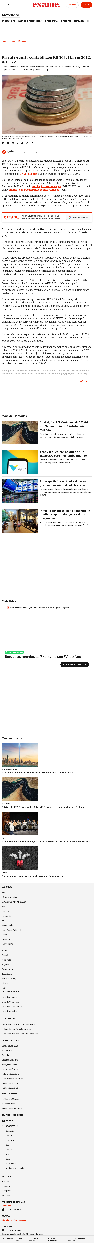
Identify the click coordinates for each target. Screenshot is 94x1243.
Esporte (5, 964)
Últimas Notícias (9, 897)
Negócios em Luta (10, 1083)
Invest (12, 41)
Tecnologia (7, 974)
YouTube (6, 1181)
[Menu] (4, 5)
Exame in (10, 1131)
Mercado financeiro (78, 370)
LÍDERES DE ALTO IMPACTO (14, 902)
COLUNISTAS (7, 944)
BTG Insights (8, 21)
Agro (8, 1159)
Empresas (34, 370)
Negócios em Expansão (12, 1108)
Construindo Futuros (11, 1060)
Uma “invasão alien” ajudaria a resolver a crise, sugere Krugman (38, 607)
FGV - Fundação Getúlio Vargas (47, 373)
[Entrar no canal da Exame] (74, 664)
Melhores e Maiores (10, 1099)
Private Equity (28, 173)
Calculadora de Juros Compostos (16, 1029)
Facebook (6, 1195)
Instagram (6, 1190)
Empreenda (11, 1163)
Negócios (6, 939)
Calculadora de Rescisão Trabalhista (18, 1024)
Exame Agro (7, 969)
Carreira (5, 911)
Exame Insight (8, 925)
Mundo (5, 950)
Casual (5, 955)
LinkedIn (6, 1186)
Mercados (11, 14)
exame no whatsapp (14, 652)
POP (4, 988)
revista (9, 1120)
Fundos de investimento (15, 373)
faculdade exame (14, 1115)
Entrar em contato (10, 1206)
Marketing (6, 960)
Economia (6, 916)
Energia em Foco (9, 1064)
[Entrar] (86, 5)
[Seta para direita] (88, 20)
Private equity (79, 373)
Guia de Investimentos (30, 21)
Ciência (5, 983)
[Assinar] (72, 5)
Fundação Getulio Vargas (46, 186)
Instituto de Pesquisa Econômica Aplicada (34, 189)
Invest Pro (65, 21)
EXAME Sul (7, 1050)
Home (4, 41)
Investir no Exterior (10, 1069)
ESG (4, 920)
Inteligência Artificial (11, 930)
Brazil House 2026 (10, 1046)
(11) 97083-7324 (13, 1230)
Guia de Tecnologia (10, 1002)
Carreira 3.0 (11, 1135)
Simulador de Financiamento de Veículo (20, 1034)
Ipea (67, 373)
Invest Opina (51, 21)
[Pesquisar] (9, 5)
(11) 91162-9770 (13, 1209)
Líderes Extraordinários (12, 1078)
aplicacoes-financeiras (53, 370)
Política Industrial (10, 1088)
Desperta (10, 1140)
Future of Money (9, 978)
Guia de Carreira (9, 1011)
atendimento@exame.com (14, 1220)
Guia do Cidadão (9, 997)
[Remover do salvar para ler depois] (31, 143)
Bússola (5, 1055)
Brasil (4, 906)
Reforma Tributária (10, 1074)
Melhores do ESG (9, 1104)
